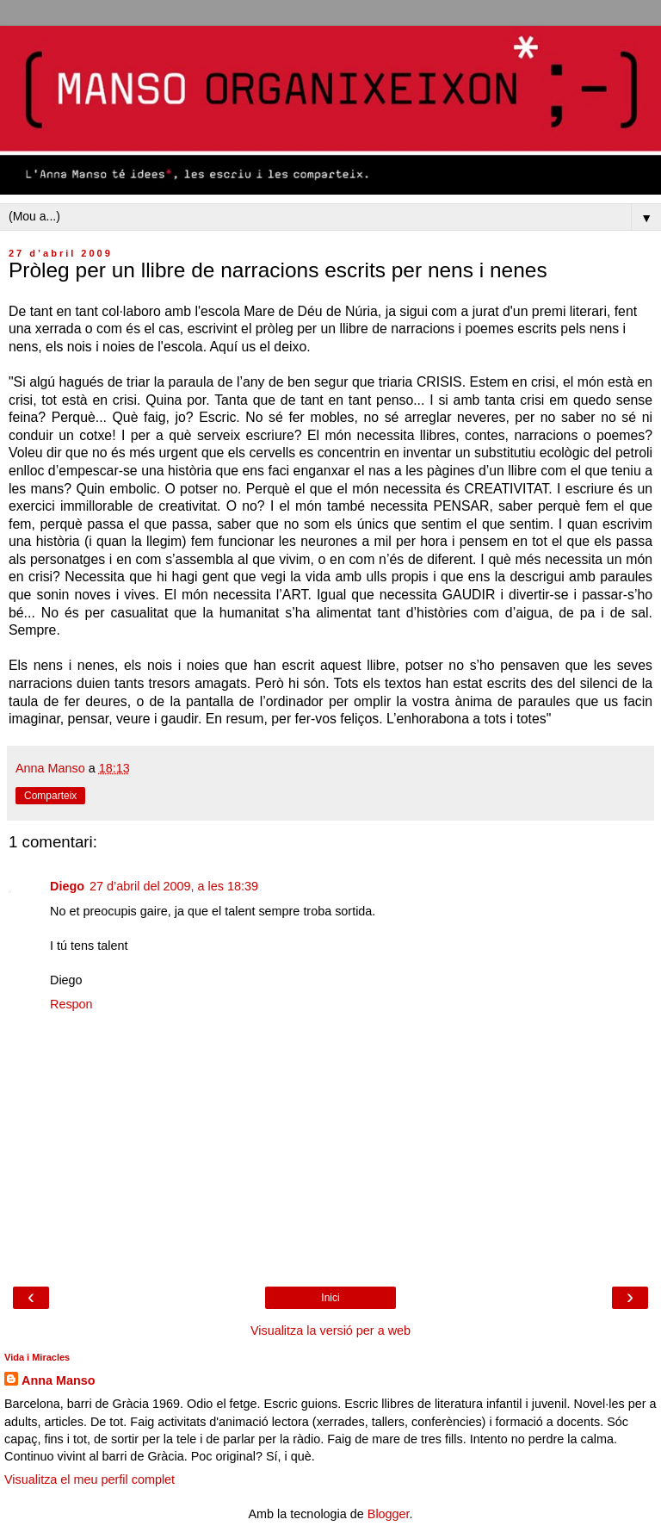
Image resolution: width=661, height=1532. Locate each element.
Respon (71, 1004)
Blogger (389, 1514)
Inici (330, 1298)
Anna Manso (59, 1380)
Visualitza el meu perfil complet (89, 1479)
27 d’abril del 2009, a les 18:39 (174, 886)
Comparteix (50, 796)
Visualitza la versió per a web (330, 1330)
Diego (67, 886)
